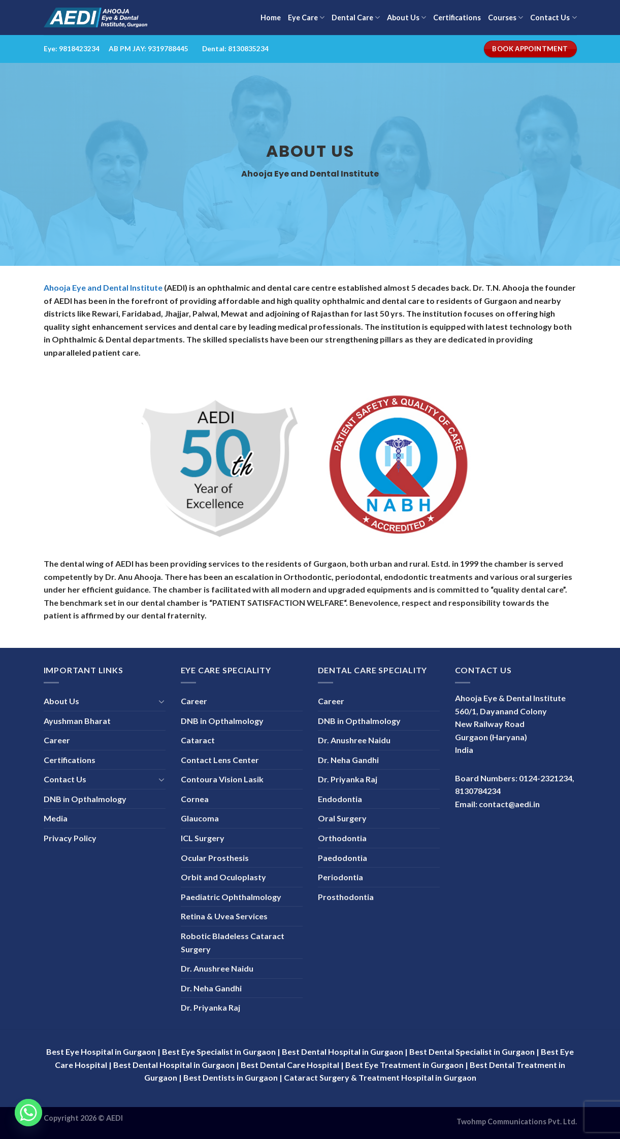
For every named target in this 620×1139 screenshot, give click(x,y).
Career (57, 740)
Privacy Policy (70, 838)
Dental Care (356, 17)
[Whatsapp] (28, 1112)
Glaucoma (200, 818)
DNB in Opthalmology (85, 799)
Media (56, 818)
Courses (505, 17)
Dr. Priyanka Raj (210, 1007)
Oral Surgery (342, 818)
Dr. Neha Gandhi (211, 988)
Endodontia (340, 799)
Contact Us (553, 17)
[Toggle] (161, 701)
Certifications (457, 17)
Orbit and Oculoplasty (223, 877)
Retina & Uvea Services (224, 916)
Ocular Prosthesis (215, 857)
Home (270, 17)
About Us (406, 17)
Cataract (198, 740)
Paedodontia (342, 857)
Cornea (195, 799)
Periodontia (340, 877)
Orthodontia (342, 838)
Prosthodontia (346, 897)
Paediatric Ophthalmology (231, 897)
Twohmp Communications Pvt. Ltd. (516, 1121)
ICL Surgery (202, 838)
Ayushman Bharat (77, 721)
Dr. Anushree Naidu (217, 968)
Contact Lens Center (220, 760)
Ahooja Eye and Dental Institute (103, 287)
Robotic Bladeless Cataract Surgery (232, 942)
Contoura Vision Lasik (222, 779)
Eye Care (306, 17)
